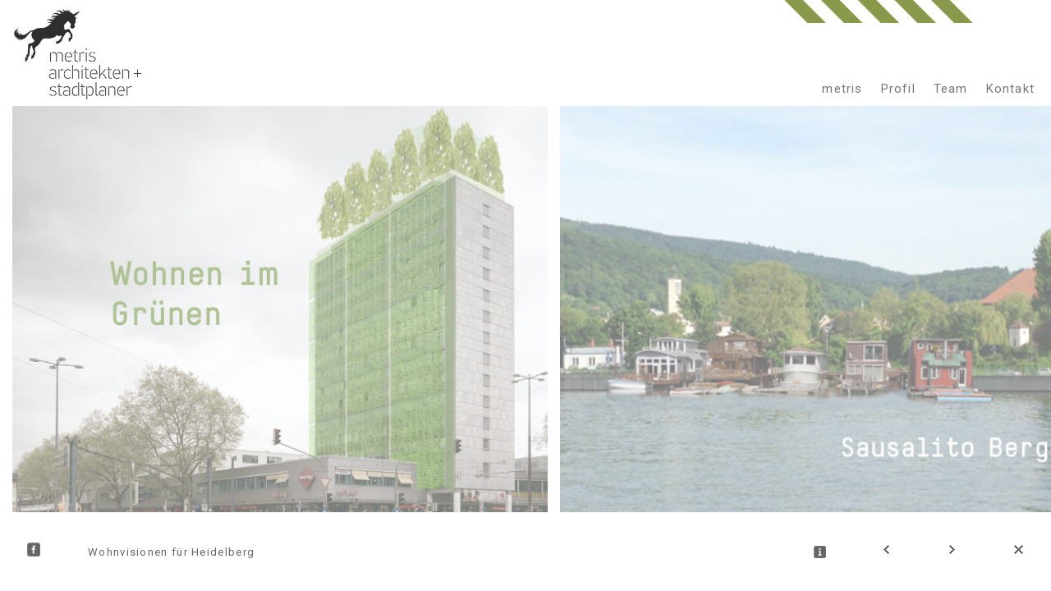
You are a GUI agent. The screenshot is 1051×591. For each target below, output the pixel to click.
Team (951, 88)
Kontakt (1010, 88)
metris (842, 88)
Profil (898, 88)
